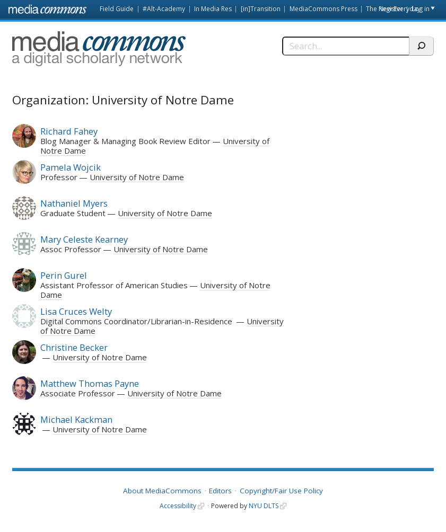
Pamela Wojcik (70, 167)
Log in (421, 8)
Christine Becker (74, 347)
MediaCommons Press (323, 8)
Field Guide (117, 8)
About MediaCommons (162, 490)
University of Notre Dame (137, 177)
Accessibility (178, 505)
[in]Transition (261, 8)
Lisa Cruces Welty (76, 311)
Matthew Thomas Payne (89, 383)
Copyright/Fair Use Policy (281, 490)
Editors (220, 490)
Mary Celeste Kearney (84, 239)
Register (391, 8)
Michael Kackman (76, 419)
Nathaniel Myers (74, 203)
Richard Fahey (69, 131)
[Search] (345, 46)
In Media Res (213, 8)
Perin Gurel (63, 275)
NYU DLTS (263, 505)
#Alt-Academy (164, 8)
